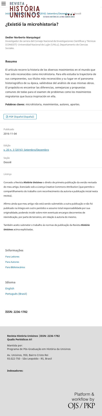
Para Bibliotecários (15, 267)
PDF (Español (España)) (21, 116)
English (9, 288)
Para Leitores (12, 256)
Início (8, 13)
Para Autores (12, 261)
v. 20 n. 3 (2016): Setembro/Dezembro (49, 13)
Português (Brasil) (16, 293)
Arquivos (20, 13)
